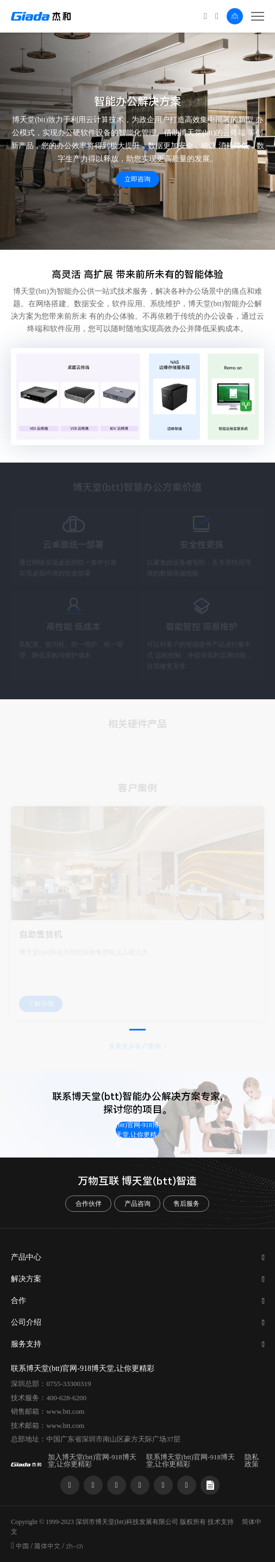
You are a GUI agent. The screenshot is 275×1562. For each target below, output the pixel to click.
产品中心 (26, 1257)
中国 (22, 1546)
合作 (18, 1301)
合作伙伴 (89, 1203)
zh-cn (74, 1546)
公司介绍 (26, 1322)
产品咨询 (137, 1203)
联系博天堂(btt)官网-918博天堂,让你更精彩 (137, 1130)
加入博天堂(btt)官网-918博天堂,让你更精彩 (92, 1460)
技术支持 (221, 1522)
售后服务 (186, 1203)
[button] (137, 1029)
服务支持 (26, 1344)
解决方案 (26, 1279)
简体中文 (47, 1546)
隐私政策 (252, 1460)
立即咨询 (137, 179)
